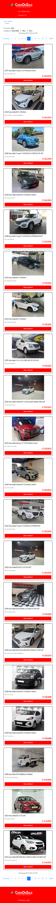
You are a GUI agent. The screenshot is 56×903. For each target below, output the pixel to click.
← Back (6, 23)
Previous (6, 39)
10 (42, 39)
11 (46, 39)
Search (5, 21)
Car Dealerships (24, 11)
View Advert (28, 80)
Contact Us (22, 15)
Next (51, 39)
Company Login (24, 900)
